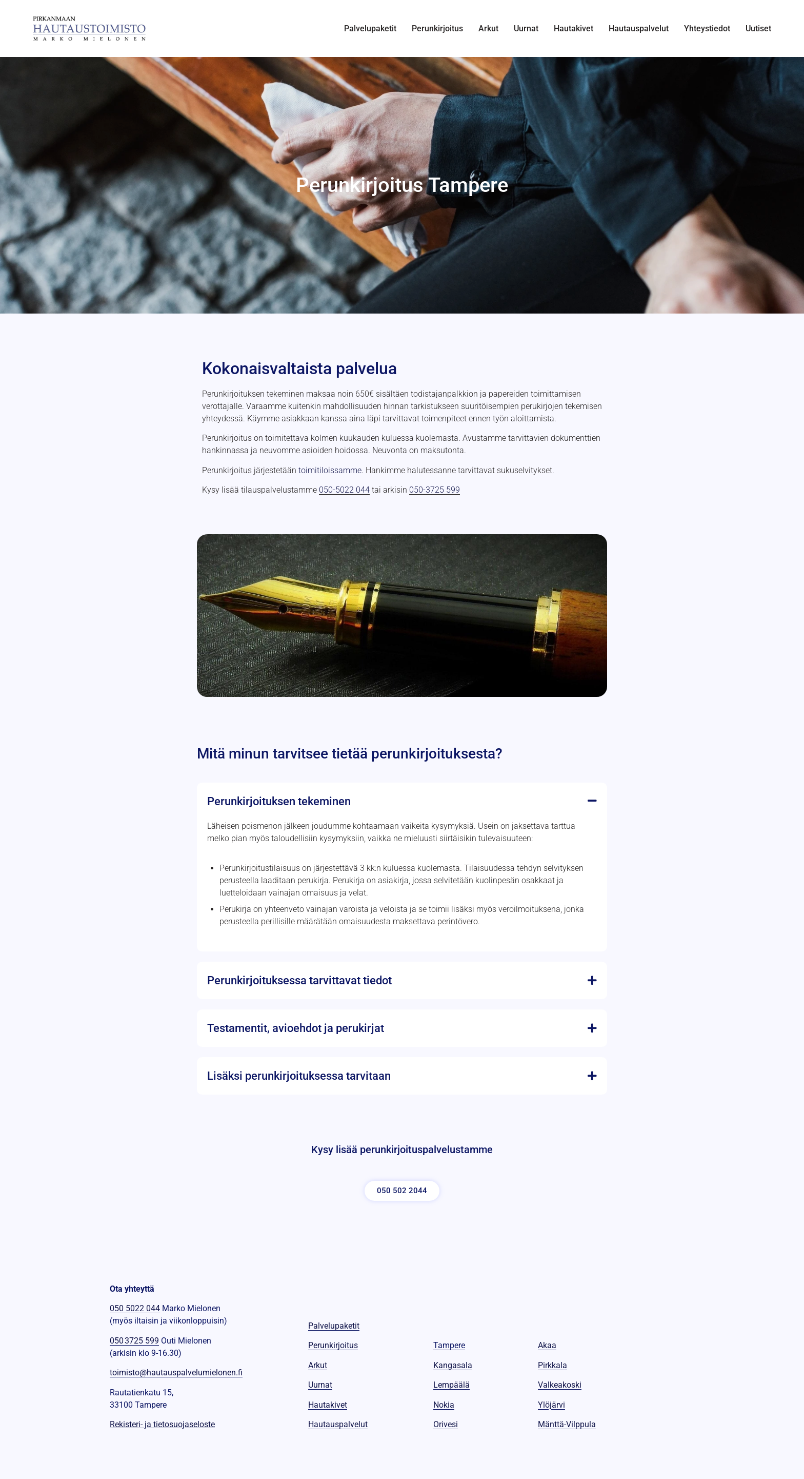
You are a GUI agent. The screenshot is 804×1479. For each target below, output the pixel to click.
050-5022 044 (344, 490)
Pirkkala (552, 1365)
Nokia (443, 1405)
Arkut (488, 28)
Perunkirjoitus (437, 28)
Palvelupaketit (370, 28)
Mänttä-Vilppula (567, 1424)
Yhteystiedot (707, 28)
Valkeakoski (559, 1385)
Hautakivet (573, 28)
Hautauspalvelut (639, 28)
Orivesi (445, 1424)
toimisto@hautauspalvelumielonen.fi (176, 1372)
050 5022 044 (135, 1308)
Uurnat (526, 28)
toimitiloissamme (329, 470)
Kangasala (452, 1365)
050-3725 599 (434, 490)
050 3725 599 (134, 1341)
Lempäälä (451, 1385)
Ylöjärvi (551, 1405)
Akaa (547, 1345)
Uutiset (758, 28)
